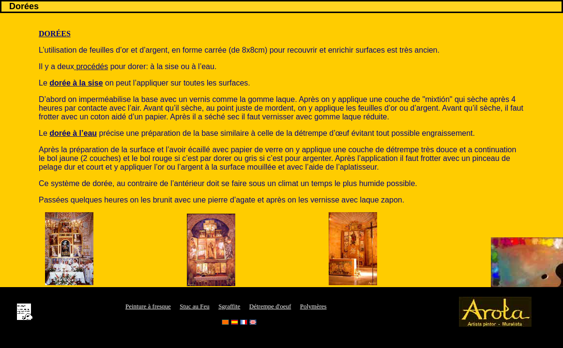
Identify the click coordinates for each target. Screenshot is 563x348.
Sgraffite (229, 306)
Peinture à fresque (148, 306)
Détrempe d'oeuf (270, 306)
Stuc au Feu (194, 306)
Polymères (313, 306)
